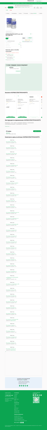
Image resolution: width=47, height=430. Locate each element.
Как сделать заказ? (33, 3)
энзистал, (26, 7)
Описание (15, 122)
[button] (23, 142)
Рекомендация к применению (22, 122)
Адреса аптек (27, 3)
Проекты (23, 3)
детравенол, (19, 7)
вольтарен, (23, 7)
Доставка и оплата (39, 3)
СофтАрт (14, 425)
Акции (7, 10)
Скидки (11, 10)
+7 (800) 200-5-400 (9, 395)
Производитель (7, 122)
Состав (12, 122)
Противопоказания (30, 122)
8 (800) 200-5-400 (30, 0)
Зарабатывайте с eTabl (18, 3)
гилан (28, 7)
